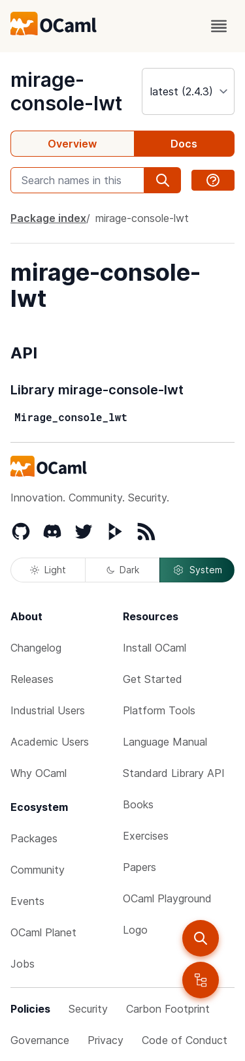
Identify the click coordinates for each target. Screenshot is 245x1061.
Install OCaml (154, 647)
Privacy (105, 1040)
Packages (33, 838)
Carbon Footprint (168, 1008)
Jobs (22, 963)
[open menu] (218, 26)
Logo (135, 929)
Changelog (35, 647)
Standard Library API (174, 773)
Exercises (146, 835)
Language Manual (165, 741)
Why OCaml (38, 773)
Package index (48, 218)
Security (88, 1008)
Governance (39, 1040)
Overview (72, 143)
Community (37, 869)
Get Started (152, 679)
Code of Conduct (184, 1040)
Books (138, 804)
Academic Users (49, 741)
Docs (184, 143)
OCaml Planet (43, 932)
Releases (32, 679)
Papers (139, 867)
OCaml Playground (167, 898)
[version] (188, 91)
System (197, 570)
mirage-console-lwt (66, 91)
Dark (122, 569)
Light (48, 569)
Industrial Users (47, 710)
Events (27, 901)
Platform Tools (159, 710)
